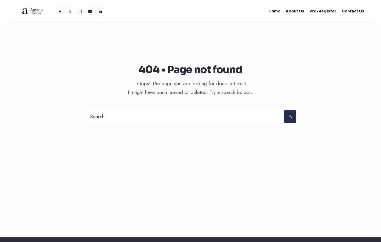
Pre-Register (323, 11)
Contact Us (353, 11)
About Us (295, 11)
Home (274, 11)
